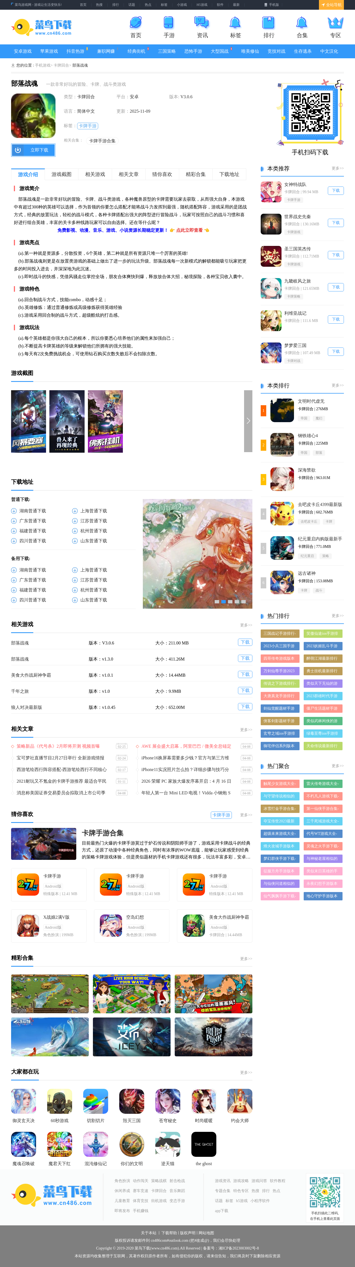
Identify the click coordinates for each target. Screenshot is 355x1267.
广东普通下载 (32, 520)
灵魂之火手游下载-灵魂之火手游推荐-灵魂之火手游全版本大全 (322, 847)
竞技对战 (276, 51)
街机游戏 (159, 1201)
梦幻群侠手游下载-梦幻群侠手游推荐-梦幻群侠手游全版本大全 (279, 860)
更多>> (246, 625)
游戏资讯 (222, 1181)
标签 (164, 5)
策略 (325, 556)
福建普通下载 (32, 530)
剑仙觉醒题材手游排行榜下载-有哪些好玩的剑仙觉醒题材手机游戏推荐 (279, 709)
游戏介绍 (28, 174)
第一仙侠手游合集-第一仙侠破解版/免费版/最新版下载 (322, 810)
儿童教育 (122, 1201)
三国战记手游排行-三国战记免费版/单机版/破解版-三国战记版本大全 (279, 634)
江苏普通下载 (93, 520)
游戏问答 (259, 1181)
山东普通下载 (93, 540)
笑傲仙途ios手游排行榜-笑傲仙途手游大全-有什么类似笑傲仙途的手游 (322, 634)
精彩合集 (196, 174)
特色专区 (241, 1191)
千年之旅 (20, 691)
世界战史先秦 (297, 216)
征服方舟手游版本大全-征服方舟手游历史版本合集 (279, 872)
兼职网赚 (108, 50)
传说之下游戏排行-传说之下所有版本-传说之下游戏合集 (279, 684)
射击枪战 (177, 1181)
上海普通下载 (93, 510)
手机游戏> (44, 65)
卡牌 (329, 521)
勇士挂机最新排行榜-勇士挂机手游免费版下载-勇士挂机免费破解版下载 (322, 672)
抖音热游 (77, 50)
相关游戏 (95, 174)
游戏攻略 (241, 1181)
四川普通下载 (32, 540)
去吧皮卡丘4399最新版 (320, 504)
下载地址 (229, 174)
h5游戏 (242, 1201)
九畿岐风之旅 (297, 281)
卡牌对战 (293, 361)
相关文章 (129, 174)
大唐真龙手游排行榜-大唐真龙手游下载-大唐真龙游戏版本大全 (279, 697)
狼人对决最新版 (26, 707)
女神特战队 (295, 184)
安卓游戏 (23, 51)
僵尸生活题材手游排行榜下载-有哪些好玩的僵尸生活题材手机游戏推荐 (322, 709)
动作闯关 (140, 1181)
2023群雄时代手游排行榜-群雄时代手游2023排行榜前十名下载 (322, 697)
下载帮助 (169, 1233)
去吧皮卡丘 (309, 521)
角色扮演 (122, 1181)
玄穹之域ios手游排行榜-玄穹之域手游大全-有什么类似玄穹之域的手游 (279, 734)
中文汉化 (329, 51)
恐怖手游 (193, 51)
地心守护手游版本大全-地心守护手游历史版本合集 (322, 897)
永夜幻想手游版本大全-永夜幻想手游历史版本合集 (322, 884)
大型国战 (222, 50)
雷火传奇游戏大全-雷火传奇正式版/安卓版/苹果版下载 (322, 785)
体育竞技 (140, 1201)
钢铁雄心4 (308, 435)
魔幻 (319, 418)
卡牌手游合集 (102, 140)
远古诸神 (307, 573)
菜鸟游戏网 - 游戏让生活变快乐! (38, 5)
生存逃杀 (303, 51)
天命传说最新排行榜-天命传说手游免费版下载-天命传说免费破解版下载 (322, 747)
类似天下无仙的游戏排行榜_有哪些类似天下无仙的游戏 (322, 684)
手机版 (271, 5)
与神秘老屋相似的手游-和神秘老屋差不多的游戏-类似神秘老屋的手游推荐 (322, 860)
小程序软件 (260, 1201)
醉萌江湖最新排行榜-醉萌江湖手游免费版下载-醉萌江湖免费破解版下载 (322, 659)
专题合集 (222, 1191)
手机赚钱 (140, 1211)
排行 (115, 5)
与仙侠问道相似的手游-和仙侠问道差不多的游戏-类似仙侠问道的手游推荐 (279, 884)
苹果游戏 (49, 51)
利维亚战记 (295, 313)
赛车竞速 (140, 1191)
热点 (148, 5)
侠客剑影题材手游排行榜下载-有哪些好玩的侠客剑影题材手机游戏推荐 (279, 722)
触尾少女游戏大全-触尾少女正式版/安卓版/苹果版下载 (279, 785)
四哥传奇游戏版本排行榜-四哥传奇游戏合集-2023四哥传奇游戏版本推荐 (279, 659)
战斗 (319, 590)
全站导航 (331, 5)
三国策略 (167, 51)
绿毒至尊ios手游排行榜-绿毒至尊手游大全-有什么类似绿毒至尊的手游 (322, 734)
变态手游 (177, 1201)
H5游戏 (202, 5)
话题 (131, 5)
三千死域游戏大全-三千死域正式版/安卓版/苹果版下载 (322, 822)
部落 (319, 453)
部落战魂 (20, 643)
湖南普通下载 (32, 510)
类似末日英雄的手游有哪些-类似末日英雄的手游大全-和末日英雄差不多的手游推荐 (322, 872)
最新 (236, 5)
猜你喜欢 (162, 174)
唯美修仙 (250, 51)
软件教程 (277, 1181)
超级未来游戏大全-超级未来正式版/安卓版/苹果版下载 (279, 835)
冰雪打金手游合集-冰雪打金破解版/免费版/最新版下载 (279, 810)
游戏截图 (62, 174)
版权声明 (188, 1233)
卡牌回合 (159, 1191)
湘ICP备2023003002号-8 (239, 1248)
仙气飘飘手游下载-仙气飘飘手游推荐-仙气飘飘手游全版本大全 (279, 897)
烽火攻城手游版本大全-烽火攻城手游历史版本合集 (279, 847)
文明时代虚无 (311, 401)
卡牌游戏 (293, 232)
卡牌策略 (293, 296)
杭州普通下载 (93, 530)
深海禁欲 (307, 470)
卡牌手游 (88, 126)
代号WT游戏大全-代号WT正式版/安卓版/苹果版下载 (321, 835)
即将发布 (122, 1211)
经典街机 (138, 50)
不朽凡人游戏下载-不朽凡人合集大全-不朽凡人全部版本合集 (322, 797)
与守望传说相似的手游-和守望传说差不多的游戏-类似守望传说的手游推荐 (279, 797)
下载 (245, 642)
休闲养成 (122, 1191)
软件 (220, 5)
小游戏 (182, 5)
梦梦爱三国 (295, 345)
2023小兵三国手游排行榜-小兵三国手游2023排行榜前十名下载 (279, 647)
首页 (83, 5)
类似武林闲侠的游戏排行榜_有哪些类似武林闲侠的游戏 (322, 722)
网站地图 (206, 1233)
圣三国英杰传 (297, 248)
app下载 (221, 1211)
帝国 (304, 418)
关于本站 (148, 1233)
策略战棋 (159, 1181)
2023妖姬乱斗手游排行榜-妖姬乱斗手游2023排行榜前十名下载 (322, 647)
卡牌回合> (62, 65)
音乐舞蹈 (177, 1191)
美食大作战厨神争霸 (31, 675)
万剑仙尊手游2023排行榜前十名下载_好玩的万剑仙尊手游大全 (279, 672)
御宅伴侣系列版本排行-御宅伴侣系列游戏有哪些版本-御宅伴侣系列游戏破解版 (279, 747)
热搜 (99, 5)
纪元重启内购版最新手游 (320, 539)
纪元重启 (307, 556)
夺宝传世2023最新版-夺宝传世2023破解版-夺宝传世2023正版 (279, 822)
